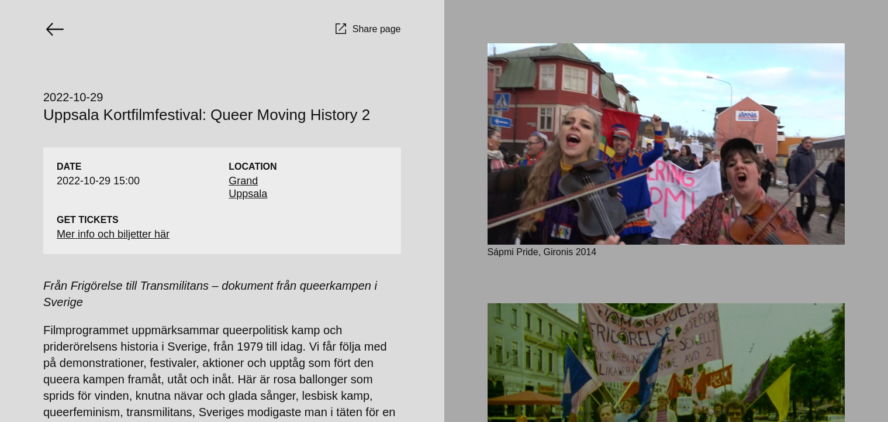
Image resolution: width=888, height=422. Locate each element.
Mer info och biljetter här (113, 234)
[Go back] (54, 29)
